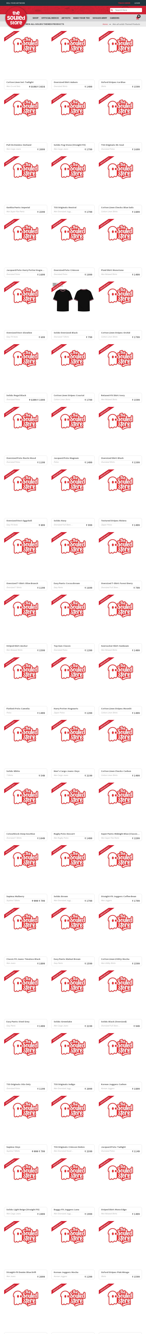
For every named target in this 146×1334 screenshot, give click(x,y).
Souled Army (100, 17)
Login (137, 3)
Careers (114, 17)
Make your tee (81, 17)
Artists (66, 17)
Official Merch (50, 17)
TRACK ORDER (124, 3)
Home (105, 24)
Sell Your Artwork (15, 3)
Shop (36, 17)
